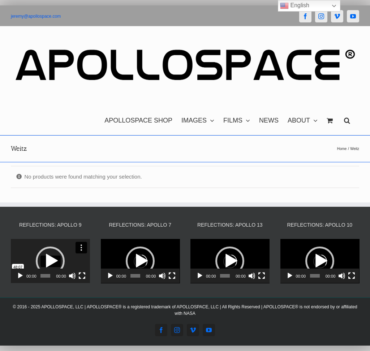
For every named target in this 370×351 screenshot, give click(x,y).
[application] (50, 261)
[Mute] (72, 275)
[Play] (20, 275)
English (294, 5)
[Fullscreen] (82, 275)
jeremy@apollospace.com (36, 16)
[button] (347, 118)
